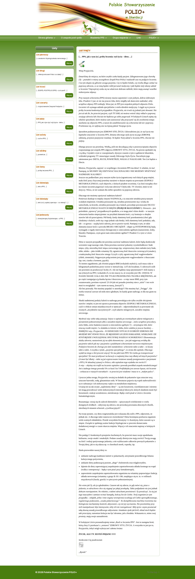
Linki (139, 37)
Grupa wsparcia (120, 37)
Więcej (69, 63)
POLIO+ (152, 37)
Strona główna (45, 37)
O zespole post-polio (71, 37)
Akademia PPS (97, 37)
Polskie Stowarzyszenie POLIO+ (60, 572)
